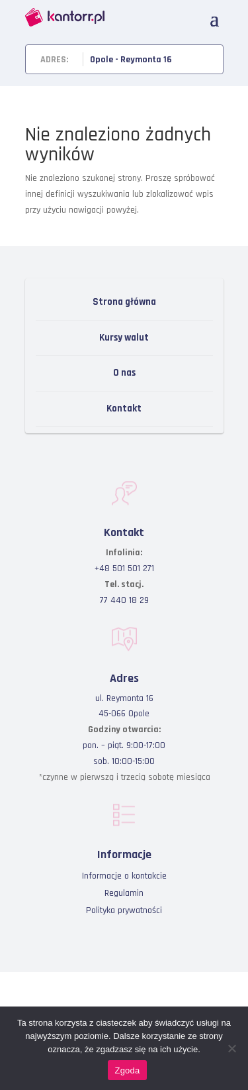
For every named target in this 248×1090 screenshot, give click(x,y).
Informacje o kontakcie (124, 876)
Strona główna (124, 302)
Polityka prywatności (124, 910)
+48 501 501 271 (124, 568)
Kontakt (124, 408)
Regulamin (124, 893)
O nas (124, 372)
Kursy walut (124, 337)
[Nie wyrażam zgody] (231, 1048)
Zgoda (127, 1070)
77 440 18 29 (124, 600)
